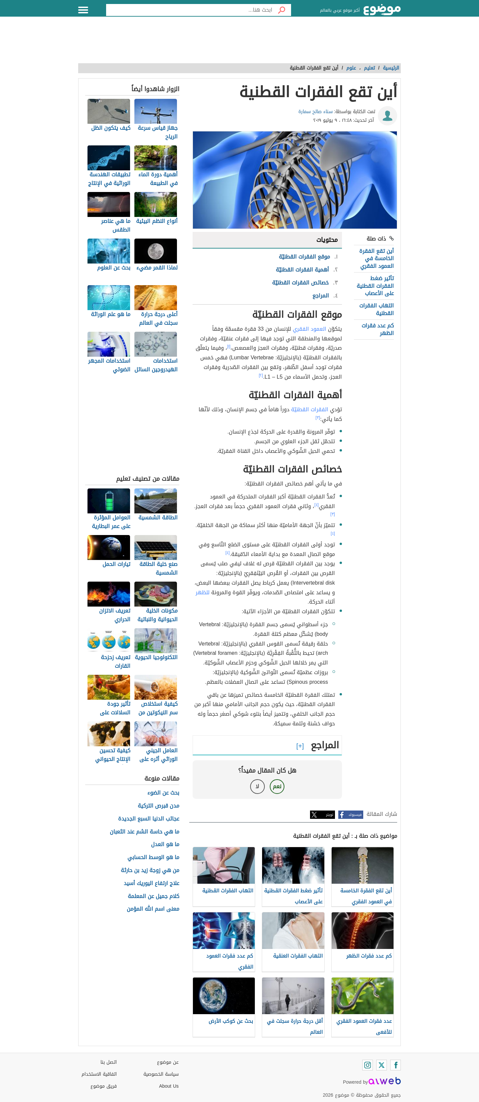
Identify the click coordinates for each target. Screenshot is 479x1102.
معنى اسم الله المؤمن (153, 909)
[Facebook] (395, 1065)
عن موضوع (168, 1062)
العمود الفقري (309, 329)
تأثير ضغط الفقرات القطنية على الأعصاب (375, 285)
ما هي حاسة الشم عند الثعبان (144, 832)
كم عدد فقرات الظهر (378, 329)
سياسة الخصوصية (161, 1074)
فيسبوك (355, 814)
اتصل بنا (108, 1062)
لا (257, 786)
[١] (229, 346)
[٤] (316, 504)
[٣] (318, 417)
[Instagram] (367, 1065)
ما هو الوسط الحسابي (153, 857)
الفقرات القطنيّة (309, 409)
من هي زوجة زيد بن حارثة (150, 870)
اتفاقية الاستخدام (99, 1074)
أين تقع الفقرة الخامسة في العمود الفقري (376, 258)
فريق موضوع (103, 1086)
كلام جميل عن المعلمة (153, 896)
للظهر (203, 592)
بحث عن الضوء (163, 793)
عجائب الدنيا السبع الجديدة (148, 819)
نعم (277, 786)
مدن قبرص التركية (158, 806)
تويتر (329, 814)
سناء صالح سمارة (315, 111)
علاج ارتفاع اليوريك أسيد (151, 883)
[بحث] (281, 10)
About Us (169, 1086)
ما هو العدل (165, 844)
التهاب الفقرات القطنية (376, 309)
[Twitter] (381, 1065)
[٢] (261, 375)
